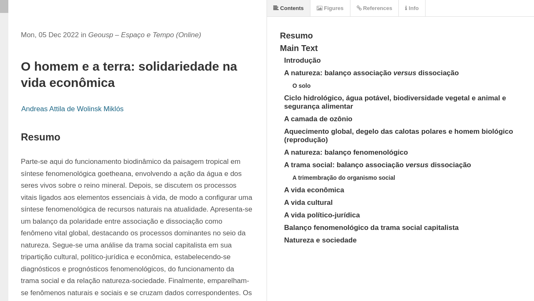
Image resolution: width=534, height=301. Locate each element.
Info (411, 8)
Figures (330, 8)
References (375, 8)
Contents (288, 8)
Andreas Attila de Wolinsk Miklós (72, 109)
